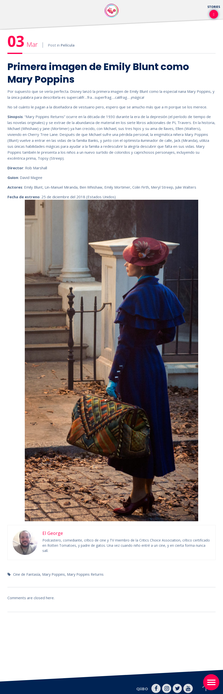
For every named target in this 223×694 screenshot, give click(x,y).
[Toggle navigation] (211, 682)
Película (68, 45)
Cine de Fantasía (27, 574)
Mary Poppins (54, 574)
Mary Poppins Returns (87, 574)
